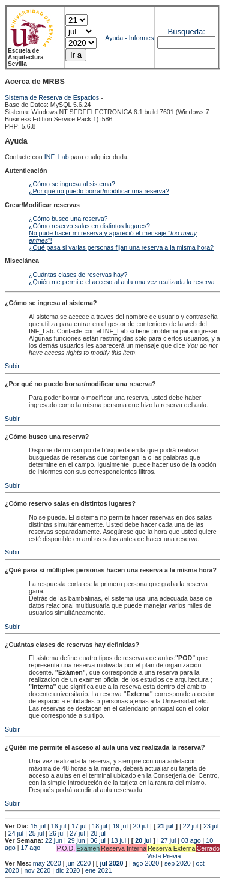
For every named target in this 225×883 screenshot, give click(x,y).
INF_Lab (56, 156)
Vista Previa (93, 856)
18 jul (99, 826)
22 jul (190, 826)
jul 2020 (111, 863)
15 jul (38, 826)
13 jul (118, 840)
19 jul (119, 826)
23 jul (210, 826)
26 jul (56, 833)
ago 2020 (146, 863)
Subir (12, 365)
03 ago (191, 840)
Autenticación (26, 170)
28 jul (97, 833)
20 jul (140, 826)
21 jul (165, 826)
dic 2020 (68, 870)
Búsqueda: (186, 31)
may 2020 (47, 863)
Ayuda (114, 37)
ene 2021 (98, 870)
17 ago (30, 847)
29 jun (76, 840)
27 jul (77, 833)
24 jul (15, 833)
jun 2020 (78, 863)
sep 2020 (177, 863)
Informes (141, 37)
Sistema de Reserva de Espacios (52, 97)
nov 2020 (37, 870)
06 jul (97, 840)
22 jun (53, 840)
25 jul (36, 833)
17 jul (78, 826)
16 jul (58, 826)
